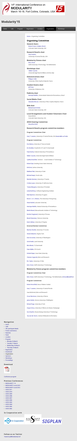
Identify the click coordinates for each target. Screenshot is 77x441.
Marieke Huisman (32, 179)
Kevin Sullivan (30, 222)
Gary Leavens (32, 54)
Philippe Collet (32, 79)
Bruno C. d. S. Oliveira (33, 198)
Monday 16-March (12, 341)
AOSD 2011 (9, 389)
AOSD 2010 (9, 391)
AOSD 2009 (9, 394)
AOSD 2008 (9, 396)
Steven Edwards (31, 233)
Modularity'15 (10, 21)
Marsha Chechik (31, 230)
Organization (50, 29)
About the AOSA (33, 124)
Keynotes (8, 333)
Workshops (61, 29)
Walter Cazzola (33, 71)
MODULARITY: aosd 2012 (13, 387)
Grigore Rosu (30, 308)
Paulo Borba (30, 152)
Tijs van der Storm (32, 316)
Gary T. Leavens (31, 136)
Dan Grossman (31, 237)
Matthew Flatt (31, 171)
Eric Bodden (30, 148)
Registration (30, 29)
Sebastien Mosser (33, 101)
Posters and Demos (11, 330)
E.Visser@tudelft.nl (68, 277)
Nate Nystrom (31, 195)
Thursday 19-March (12, 347)
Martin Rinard (31, 210)
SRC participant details (12, 328)
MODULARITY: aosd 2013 (13, 385)
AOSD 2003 (9, 406)
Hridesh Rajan (31, 253)
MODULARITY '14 (11, 383)
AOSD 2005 (9, 402)
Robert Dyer (30, 163)
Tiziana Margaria (32, 187)
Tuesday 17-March (12, 343)
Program (20, 29)
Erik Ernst (29, 167)
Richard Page (30, 304)
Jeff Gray (30, 87)
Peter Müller (30, 249)
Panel (7, 335)
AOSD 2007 (9, 398)
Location (40, 29)
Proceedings (9, 360)
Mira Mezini (30, 245)
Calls (12, 29)
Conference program (10, 376)
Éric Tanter (30, 261)
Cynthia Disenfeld (32, 159)
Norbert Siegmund (32, 214)
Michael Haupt (31, 175)
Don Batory (30, 144)
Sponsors (8, 356)
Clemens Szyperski (32, 257)
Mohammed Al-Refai (34, 108)
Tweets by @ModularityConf (12, 436)
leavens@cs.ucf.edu (61, 136)
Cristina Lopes (31, 183)
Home (5, 29)
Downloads (9, 352)
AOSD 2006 (9, 400)
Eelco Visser (31, 62)
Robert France (32, 46)
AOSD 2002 (9, 408)
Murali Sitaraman (32, 218)
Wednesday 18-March (13, 345)
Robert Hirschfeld (32, 284)
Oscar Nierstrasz (31, 296)
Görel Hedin (30, 241)
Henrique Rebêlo (33, 95)
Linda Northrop (31, 191)
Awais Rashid (30, 202)
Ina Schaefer (30, 312)
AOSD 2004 (9, 404)
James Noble (30, 300)
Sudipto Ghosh (41, 46)
